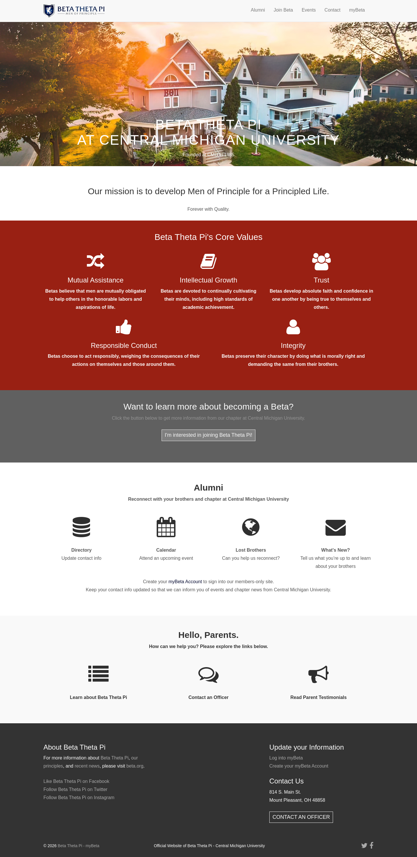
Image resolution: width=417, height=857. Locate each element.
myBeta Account (185, 581)
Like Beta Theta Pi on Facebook (76, 781)
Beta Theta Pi (114, 757)
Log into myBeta (286, 757)
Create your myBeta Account (298, 766)
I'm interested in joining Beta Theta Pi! (208, 435)
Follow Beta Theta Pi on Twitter (75, 789)
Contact (333, 10)
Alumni (258, 10)
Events (309, 10)
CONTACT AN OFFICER (301, 817)
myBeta (357, 10)
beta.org (134, 766)
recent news (87, 766)
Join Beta (283, 10)
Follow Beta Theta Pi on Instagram (78, 797)
